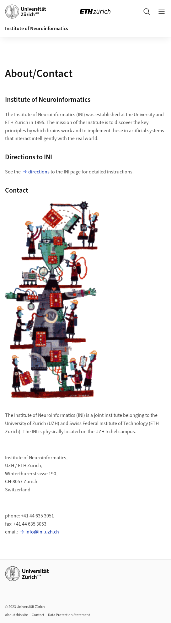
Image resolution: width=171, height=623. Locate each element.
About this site (16, 615)
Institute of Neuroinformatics (36, 28)
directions (39, 171)
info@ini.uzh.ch (42, 531)
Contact (38, 615)
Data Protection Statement (69, 615)
